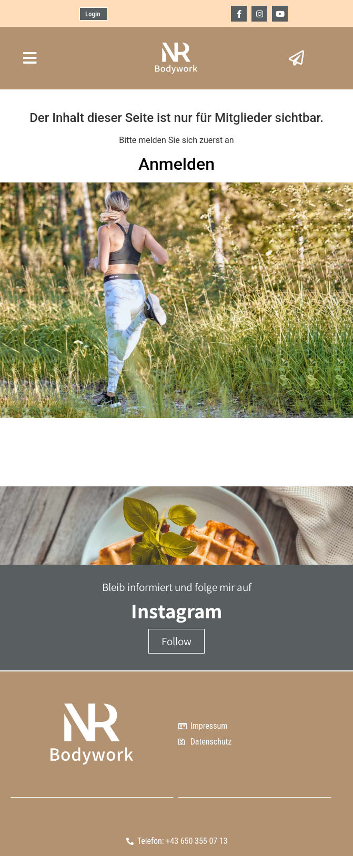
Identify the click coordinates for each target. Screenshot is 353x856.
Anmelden (176, 164)
